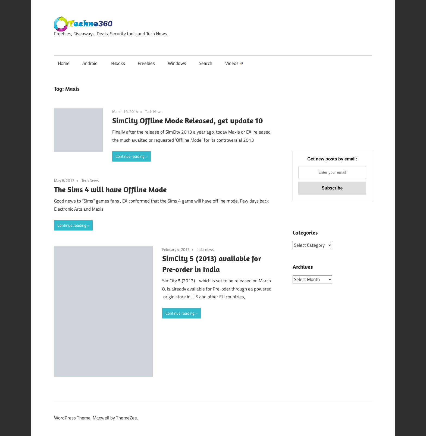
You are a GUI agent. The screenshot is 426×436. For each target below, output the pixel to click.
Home (64, 63)
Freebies (146, 63)
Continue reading (130, 156)
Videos (234, 63)
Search (205, 63)
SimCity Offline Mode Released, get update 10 (187, 120)
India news (205, 249)
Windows (177, 63)
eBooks (118, 63)
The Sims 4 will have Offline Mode (110, 189)
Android (90, 63)
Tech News (153, 111)
